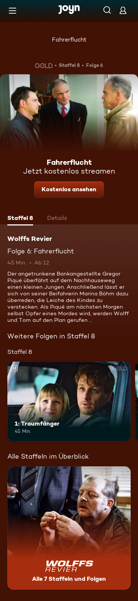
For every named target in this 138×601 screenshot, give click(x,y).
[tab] (20, 218)
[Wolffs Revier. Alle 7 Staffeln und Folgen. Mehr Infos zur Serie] (69, 528)
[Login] (123, 10)
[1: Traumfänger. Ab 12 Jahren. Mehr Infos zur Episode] (69, 402)
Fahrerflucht (69, 39)
